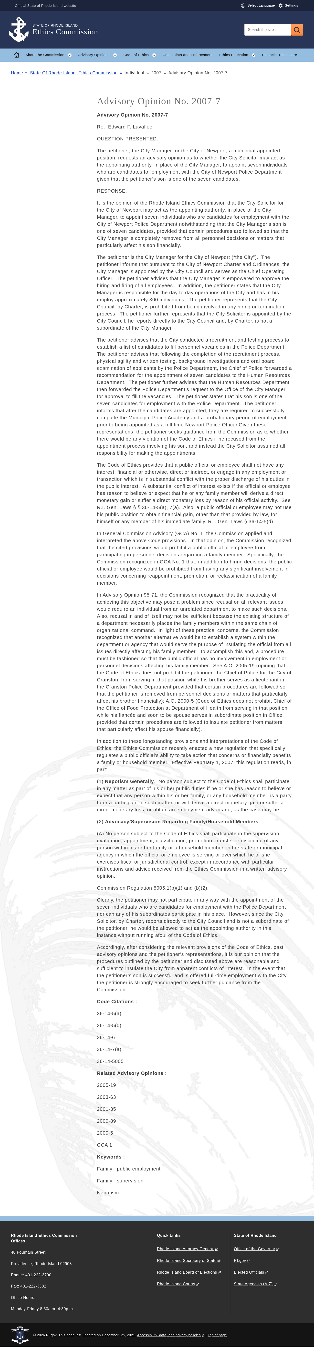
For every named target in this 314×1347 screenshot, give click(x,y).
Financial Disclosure (279, 55)
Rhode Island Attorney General (185, 1249)
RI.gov (240, 1261)
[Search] (267, 30)
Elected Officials (249, 1272)
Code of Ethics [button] (141, 55)
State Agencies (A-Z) (253, 1284)
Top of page (217, 1335)
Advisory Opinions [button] (99, 55)
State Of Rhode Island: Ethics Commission (74, 72)
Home (17, 72)
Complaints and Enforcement (188, 55)
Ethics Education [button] (239, 55)
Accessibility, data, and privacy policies (169, 1335)
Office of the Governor (254, 1249)
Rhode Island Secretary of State (187, 1261)
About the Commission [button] (50, 55)
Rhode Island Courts (176, 1284)
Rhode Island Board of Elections (187, 1272)
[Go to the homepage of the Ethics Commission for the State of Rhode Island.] (21, 30)
